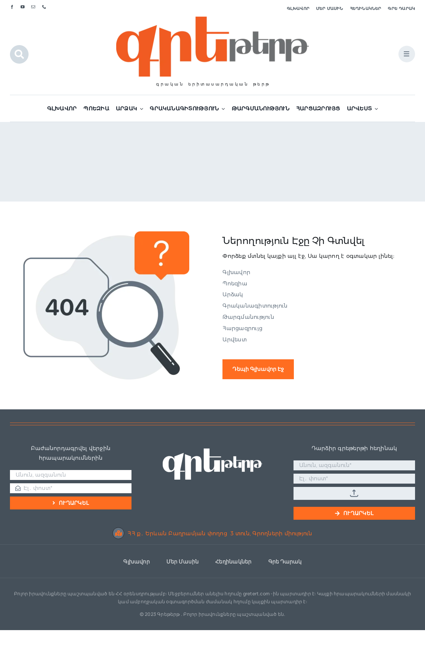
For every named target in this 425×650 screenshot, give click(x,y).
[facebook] (12, 7)
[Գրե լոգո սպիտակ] (212, 451)
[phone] (44, 7)
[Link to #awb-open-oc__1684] (406, 54)
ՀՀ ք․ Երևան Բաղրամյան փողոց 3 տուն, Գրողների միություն (212, 533)
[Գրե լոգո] (212, 19)
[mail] (33, 7)
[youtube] (23, 7)
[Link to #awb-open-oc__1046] (19, 54)
